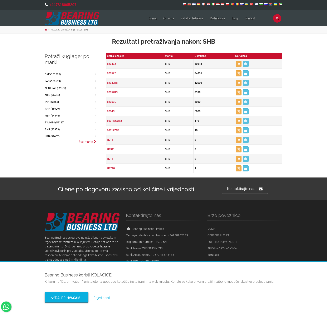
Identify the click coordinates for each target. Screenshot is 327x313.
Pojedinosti (101, 298)
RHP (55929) (52, 108)
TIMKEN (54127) (54, 122)
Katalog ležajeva (192, 18)
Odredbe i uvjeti (219, 235)
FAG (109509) (53, 81)
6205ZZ (111, 73)
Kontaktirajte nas (245, 189)
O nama (168, 18)
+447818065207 (63, 5)
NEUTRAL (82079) (55, 88)
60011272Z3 (114, 120)
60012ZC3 (113, 130)
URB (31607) (52, 136)
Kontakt (250, 18)
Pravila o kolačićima (222, 248)
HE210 (111, 168)
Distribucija (217, 18)
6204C (110, 111)
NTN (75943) (52, 94)
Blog (235, 18)
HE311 (111, 149)
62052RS (112, 92)
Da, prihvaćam (66, 298)
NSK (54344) (52, 115)
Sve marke (87, 142)
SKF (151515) (53, 74)
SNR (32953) (52, 129)
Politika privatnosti (222, 241)
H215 (110, 158)
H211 (110, 139)
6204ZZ (111, 63)
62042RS (112, 82)
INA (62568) (52, 101)
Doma (152, 18)
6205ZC (111, 101)
